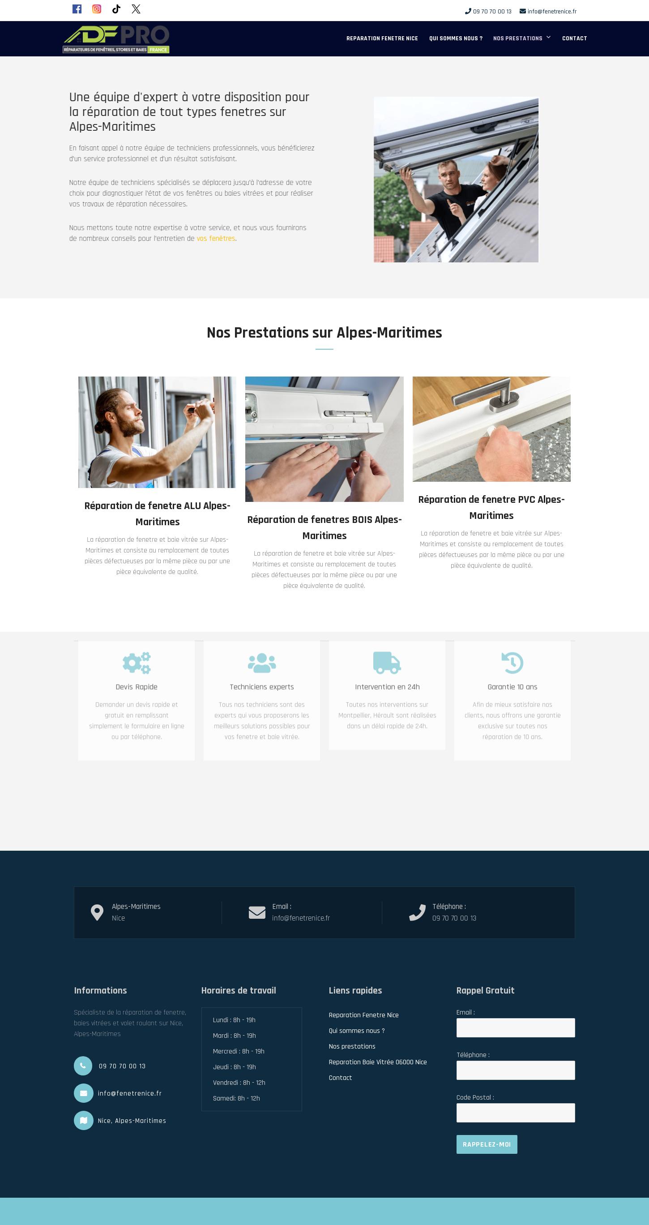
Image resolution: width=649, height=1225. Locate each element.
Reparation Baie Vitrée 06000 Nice (378, 1062)
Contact (574, 38)
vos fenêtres (195, 239)
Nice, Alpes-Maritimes (132, 1121)
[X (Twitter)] (136, 8)
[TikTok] (116, 8)
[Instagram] (96, 8)
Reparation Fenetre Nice (382, 38)
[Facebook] (77, 8)
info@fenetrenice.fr (552, 12)
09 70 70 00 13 (492, 12)
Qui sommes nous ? (455, 38)
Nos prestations (517, 38)
